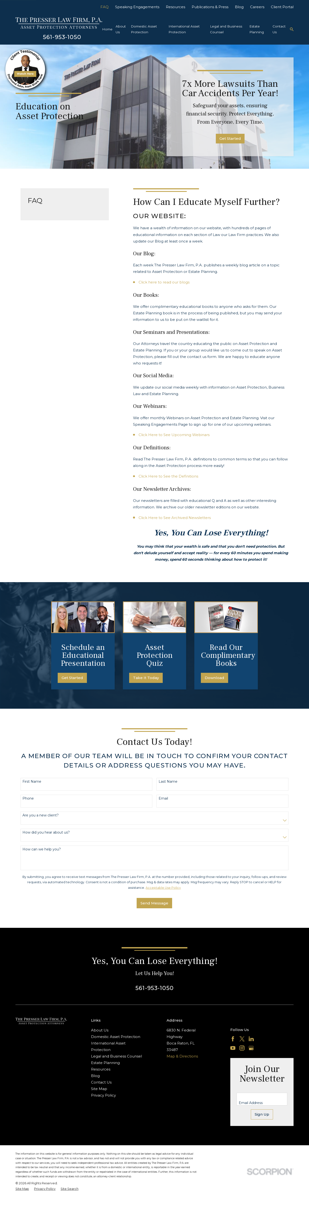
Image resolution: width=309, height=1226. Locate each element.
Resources (175, 7)
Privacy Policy (103, 1095)
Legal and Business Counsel (116, 1056)
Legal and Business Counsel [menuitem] (226, 29)
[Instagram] (242, 1048)
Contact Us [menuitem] (279, 29)
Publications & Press (210, 7)
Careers (257, 7)
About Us (99, 1030)
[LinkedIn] (251, 1038)
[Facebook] (232, 1038)
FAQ (104, 7)
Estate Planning (105, 1062)
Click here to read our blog (163, 282)
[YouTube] (232, 1048)
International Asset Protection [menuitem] (184, 29)
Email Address (251, 1103)
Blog (239, 7)
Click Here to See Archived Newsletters (175, 517)
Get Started (230, 138)
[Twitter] (242, 1038)
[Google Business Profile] (251, 1048)
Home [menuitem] (107, 29)
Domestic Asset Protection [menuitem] (144, 29)
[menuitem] (22, 1189)
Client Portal (282, 7)
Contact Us (101, 1082)
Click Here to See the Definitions (168, 476)
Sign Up (262, 1114)
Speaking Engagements (137, 7)
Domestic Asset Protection (115, 1036)
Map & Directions (182, 1056)
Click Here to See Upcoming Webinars (174, 434)
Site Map (99, 1088)
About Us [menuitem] (121, 29)
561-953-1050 (62, 37)
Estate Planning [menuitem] (256, 29)
